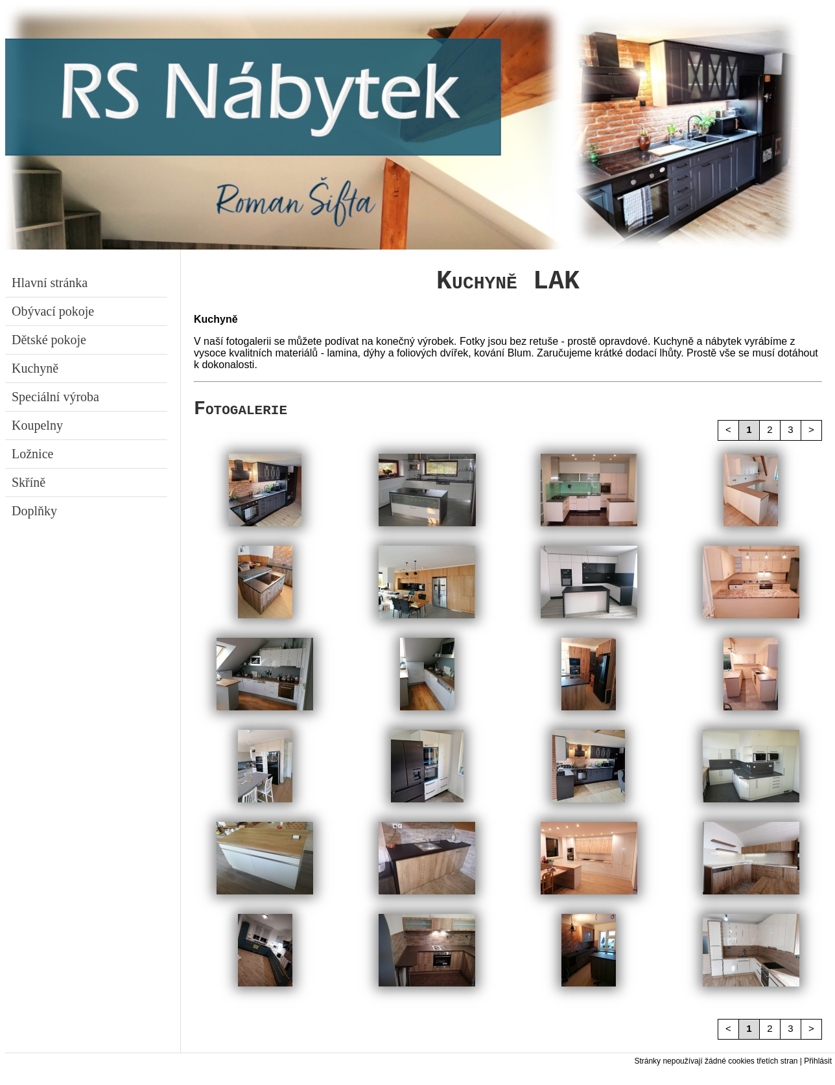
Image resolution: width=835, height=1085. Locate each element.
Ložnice (30, 454)
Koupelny (35, 425)
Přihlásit (818, 1072)
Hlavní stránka (48, 282)
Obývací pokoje (51, 311)
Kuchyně (33, 368)
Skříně (26, 482)
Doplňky (32, 511)
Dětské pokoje (47, 339)
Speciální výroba (53, 397)
